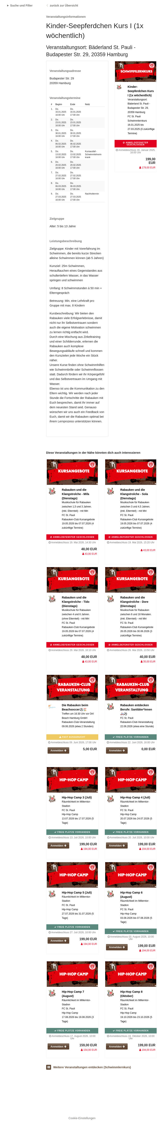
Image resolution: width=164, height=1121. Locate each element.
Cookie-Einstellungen (81, 1118)
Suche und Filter (21, 5)
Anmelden (58, 750)
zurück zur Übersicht (64, 5)
